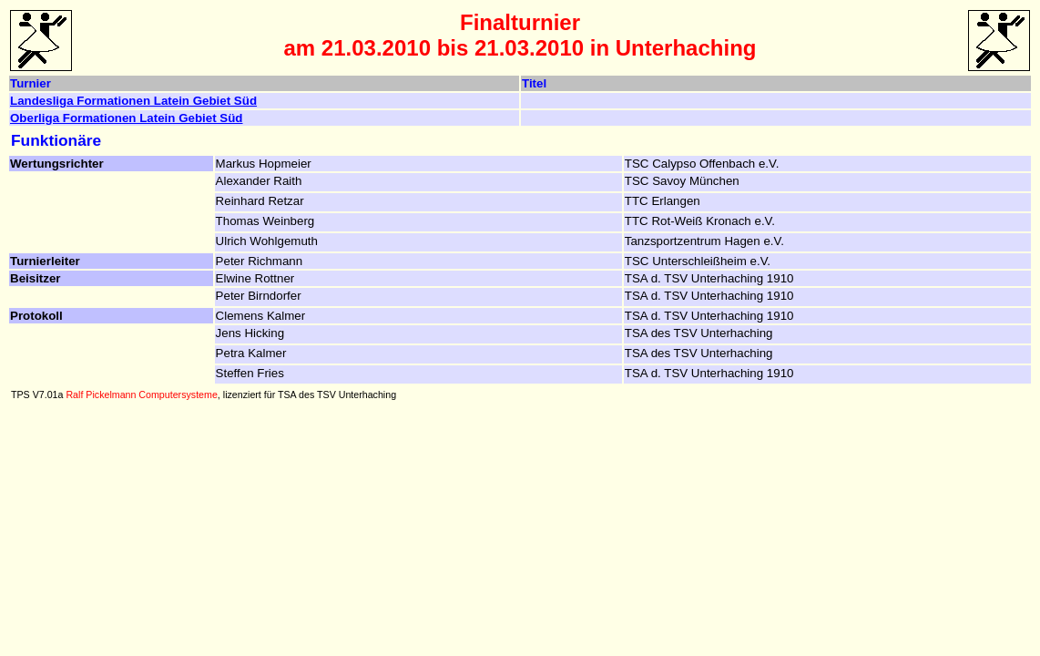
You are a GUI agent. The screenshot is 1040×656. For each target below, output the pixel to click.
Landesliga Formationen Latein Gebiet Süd (133, 101)
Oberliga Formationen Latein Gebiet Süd (126, 118)
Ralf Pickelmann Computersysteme (141, 394)
